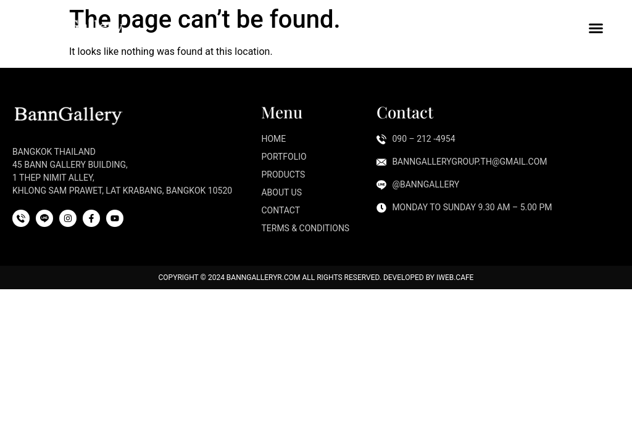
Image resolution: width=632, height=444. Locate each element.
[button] (596, 27)
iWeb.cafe (454, 277)
